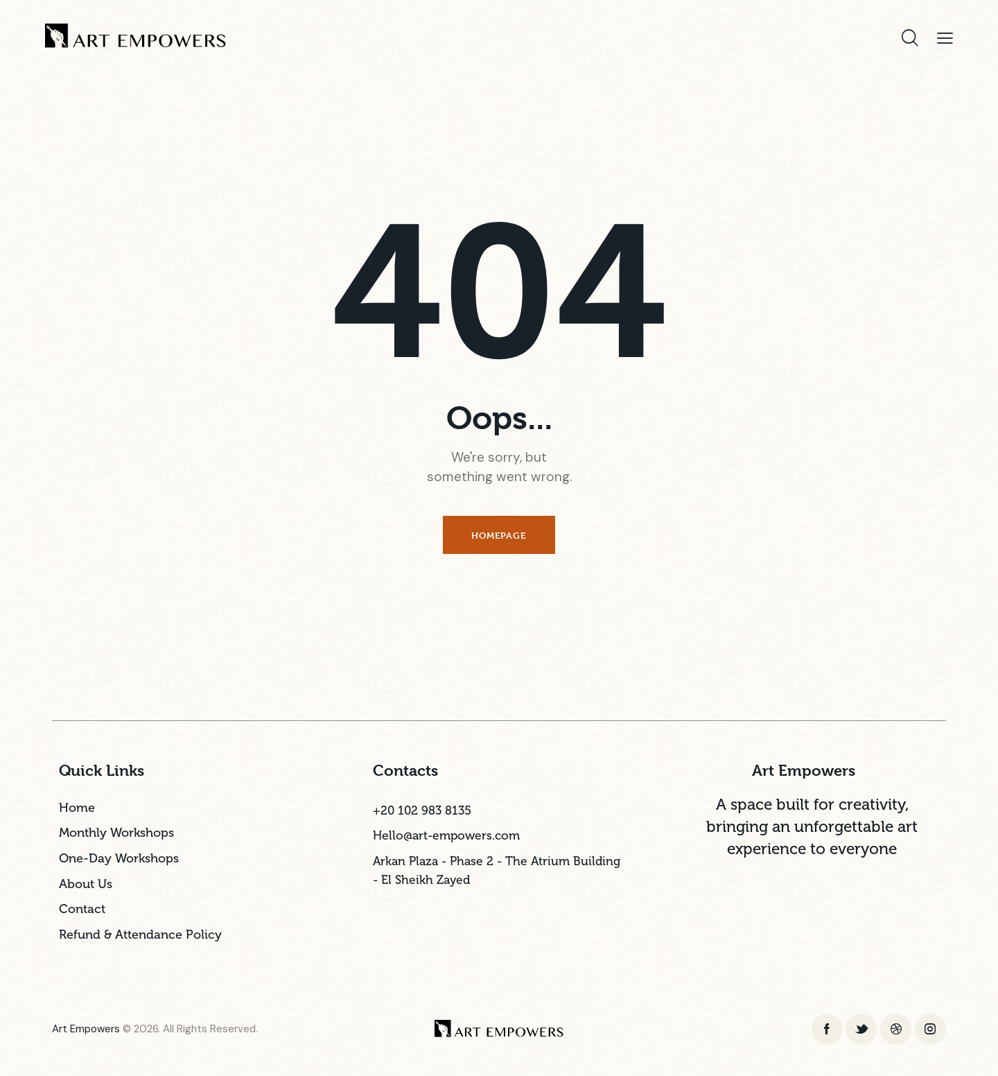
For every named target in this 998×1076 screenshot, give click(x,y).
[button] (945, 38)
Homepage (498, 535)
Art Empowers (86, 1030)
